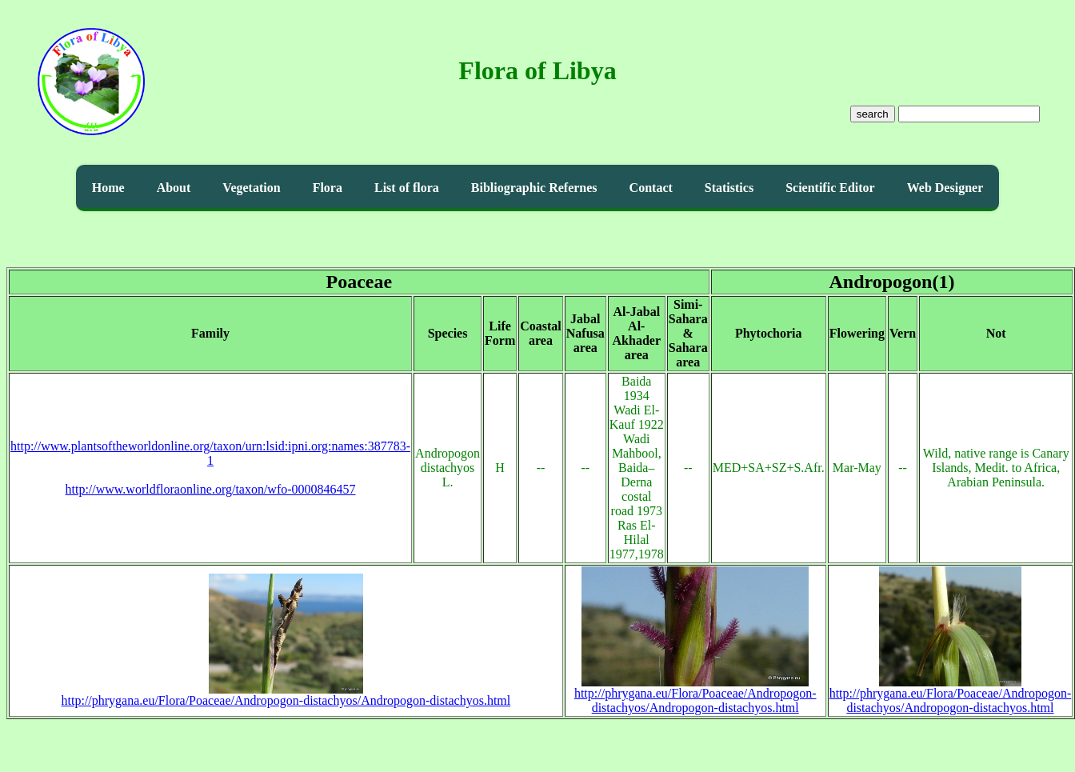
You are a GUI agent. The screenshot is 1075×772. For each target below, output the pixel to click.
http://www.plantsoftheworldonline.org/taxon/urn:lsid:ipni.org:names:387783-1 (210, 453)
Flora (327, 187)
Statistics (729, 187)
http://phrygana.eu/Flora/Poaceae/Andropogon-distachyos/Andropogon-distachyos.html (286, 694)
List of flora (406, 187)
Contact (651, 187)
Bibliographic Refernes (534, 187)
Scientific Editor (830, 187)
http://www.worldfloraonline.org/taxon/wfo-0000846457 (211, 489)
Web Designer (945, 187)
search (873, 114)
